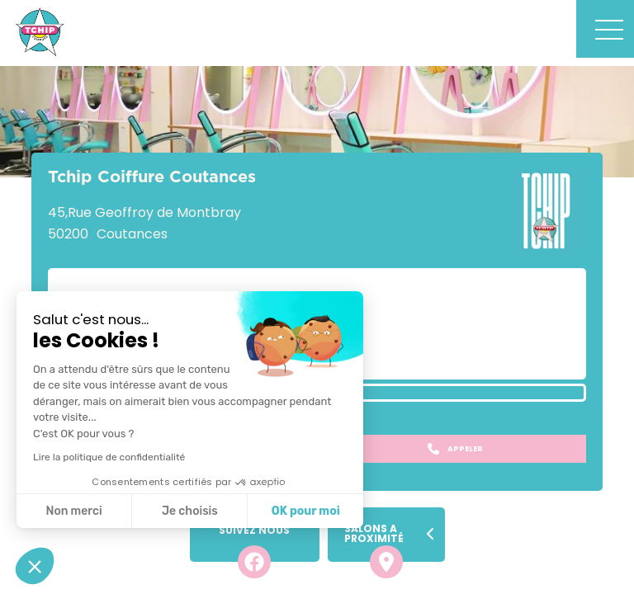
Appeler (455, 449)
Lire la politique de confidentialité (109, 457)
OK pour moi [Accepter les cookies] (306, 511)
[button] (34, 566)
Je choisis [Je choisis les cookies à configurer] (190, 511)
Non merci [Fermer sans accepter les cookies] (73, 511)
